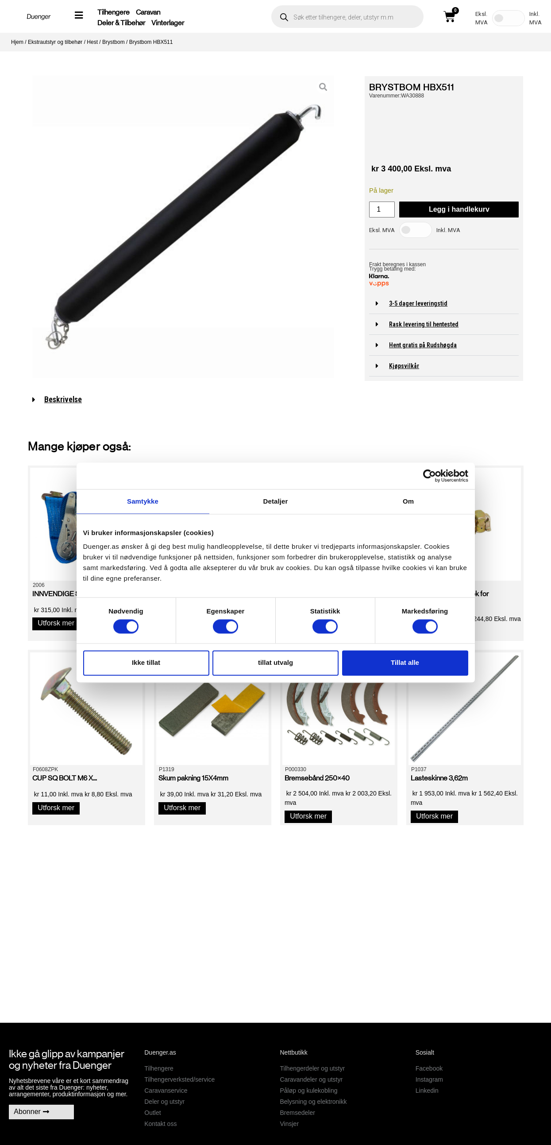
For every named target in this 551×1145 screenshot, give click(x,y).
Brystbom (113, 42)
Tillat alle (405, 663)
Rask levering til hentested (424, 324)
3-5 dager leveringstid (418, 303)
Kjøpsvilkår (404, 365)
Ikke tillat (146, 663)
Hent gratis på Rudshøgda (423, 345)
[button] (444, 303)
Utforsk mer (56, 623)
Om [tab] (408, 501)
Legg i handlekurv (459, 209)
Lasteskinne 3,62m (439, 778)
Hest (92, 42)
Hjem (17, 42)
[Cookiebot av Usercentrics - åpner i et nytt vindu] (429, 475)
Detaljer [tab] (275, 501)
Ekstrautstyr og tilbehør (55, 42)
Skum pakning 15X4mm (193, 778)
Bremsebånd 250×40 (317, 778)
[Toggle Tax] (508, 18)
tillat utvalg (275, 663)
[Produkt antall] (382, 209)
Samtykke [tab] (142, 501)
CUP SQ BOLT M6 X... (64, 778)
